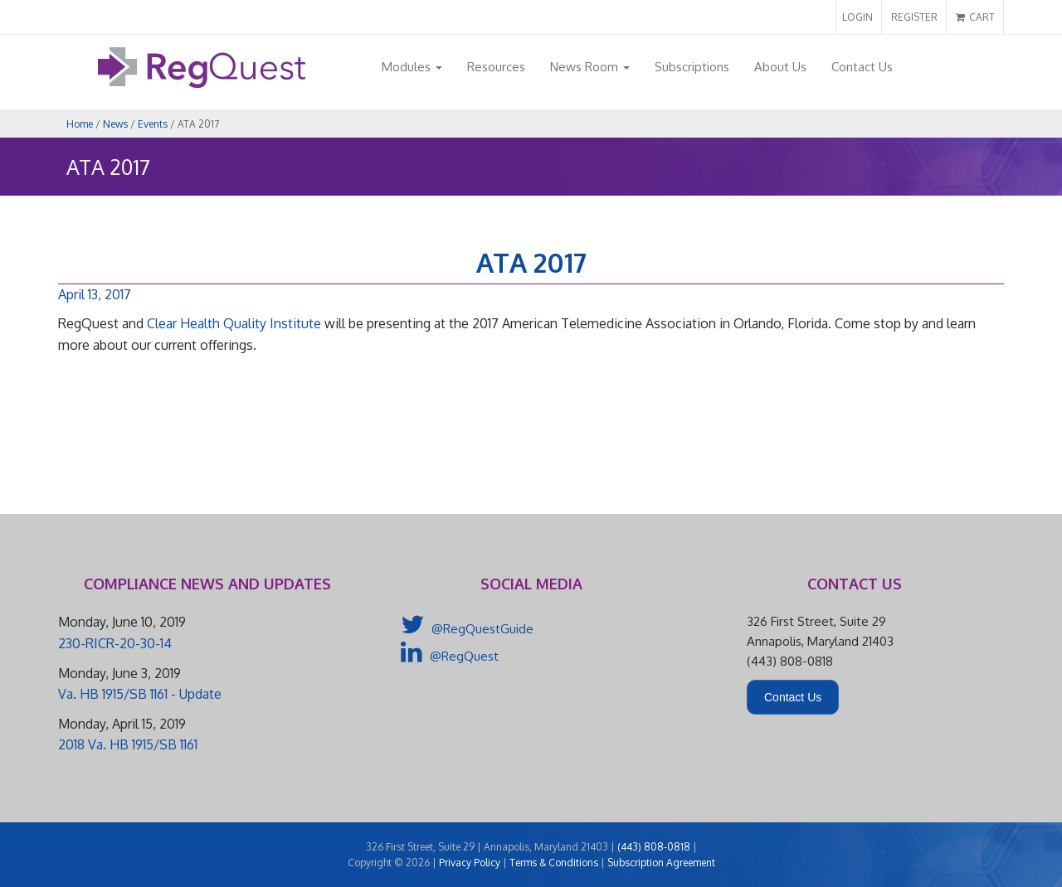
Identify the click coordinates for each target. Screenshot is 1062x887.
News (115, 124)
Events (153, 124)
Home (79, 124)
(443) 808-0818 (653, 847)
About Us (780, 67)
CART (975, 17)
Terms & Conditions (553, 862)
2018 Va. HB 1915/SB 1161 (127, 744)
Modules (412, 67)
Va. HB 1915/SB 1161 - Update (140, 694)
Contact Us (862, 67)
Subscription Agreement (661, 862)
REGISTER (914, 17)
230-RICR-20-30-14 (115, 643)
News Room (590, 67)
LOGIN (857, 17)
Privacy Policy (469, 862)
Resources (496, 67)
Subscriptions (692, 67)
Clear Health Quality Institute (234, 323)
